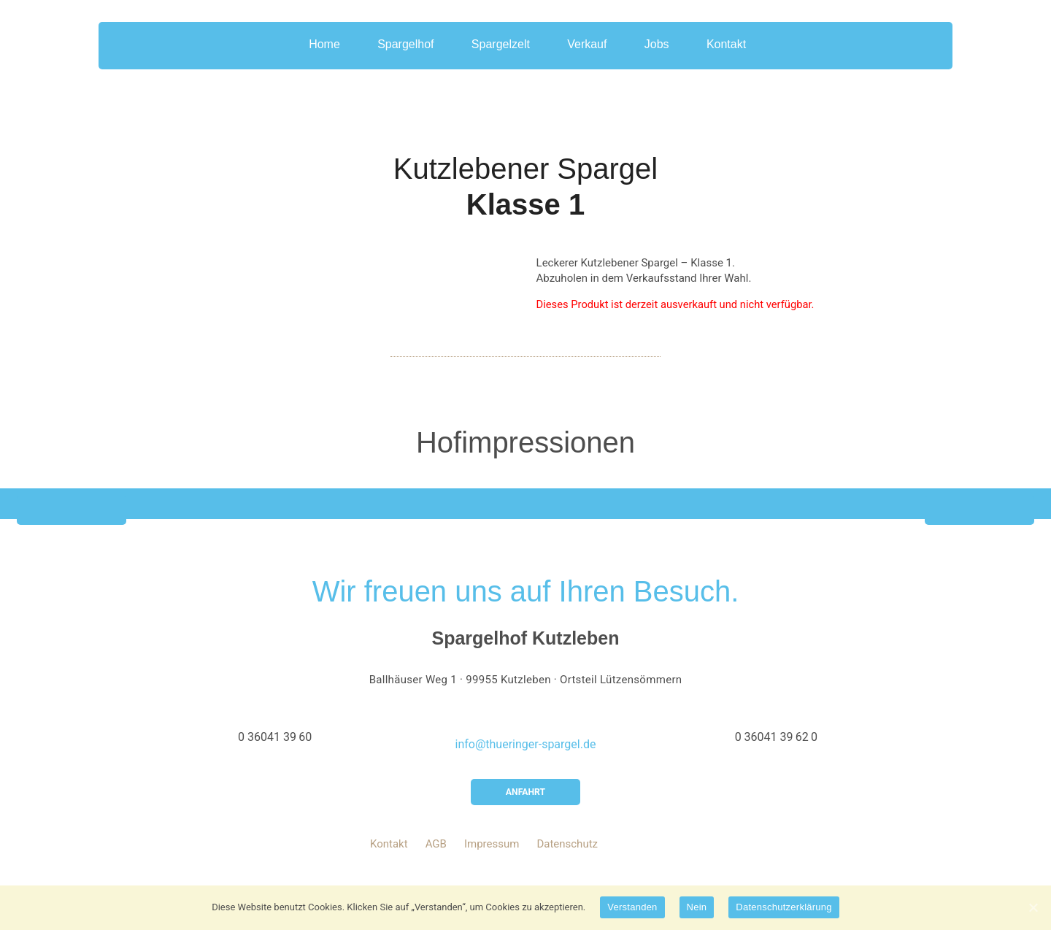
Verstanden (632, 907)
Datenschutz (567, 858)
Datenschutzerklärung (783, 907)
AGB (436, 858)
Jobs (670, 54)
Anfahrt (525, 804)
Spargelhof (398, 54)
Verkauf (594, 54)
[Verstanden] (1032, 907)
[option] (525, 514)
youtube (620, 858)
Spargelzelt (500, 54)
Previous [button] (71, 522)
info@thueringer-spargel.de (525, 756)
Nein (697, 907)
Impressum (491, 858)
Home (310, 54)
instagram (676, 858)
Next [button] (979, 522)
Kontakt (747, 54)
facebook (648, 858)
